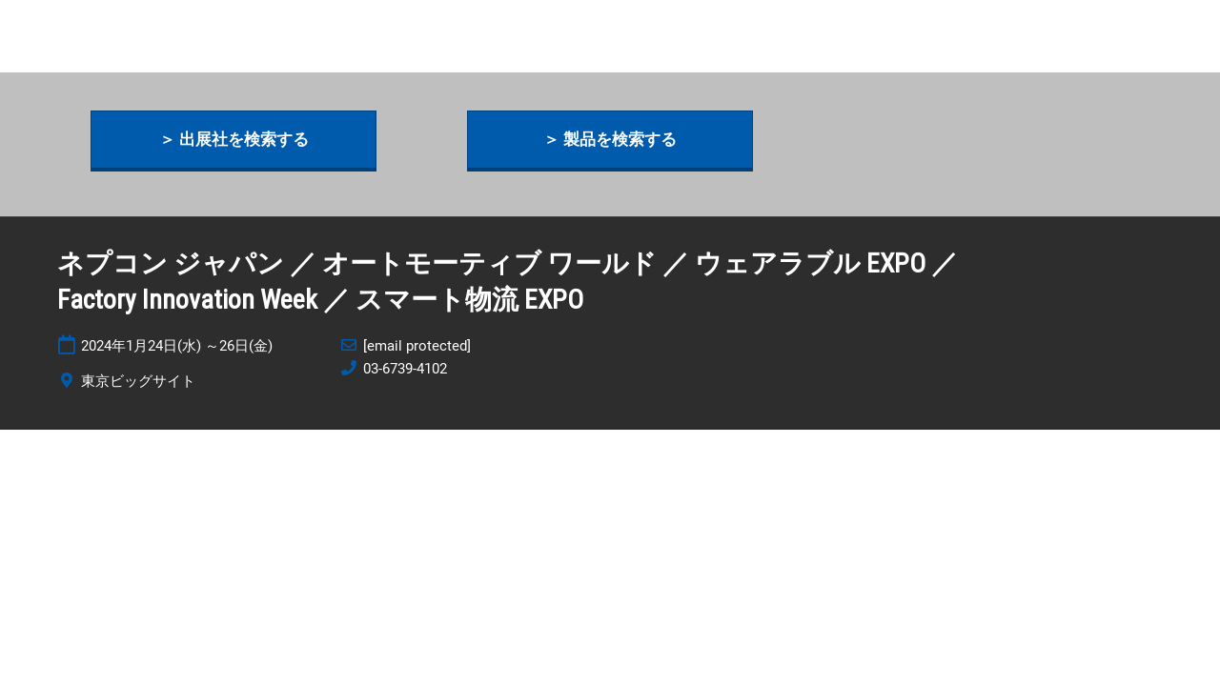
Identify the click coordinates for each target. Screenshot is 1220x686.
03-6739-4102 (405, 368)
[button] (233, 140)
